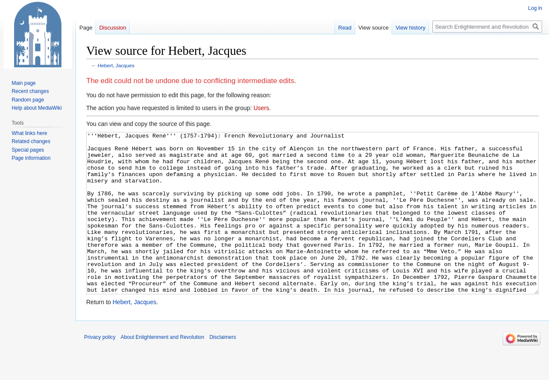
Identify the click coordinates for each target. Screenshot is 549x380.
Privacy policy (99, 369)
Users (261, 108)
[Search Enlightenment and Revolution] (487, 27)
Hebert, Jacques (116, 65)
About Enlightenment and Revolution (162, 369)
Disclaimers (222, 369)
